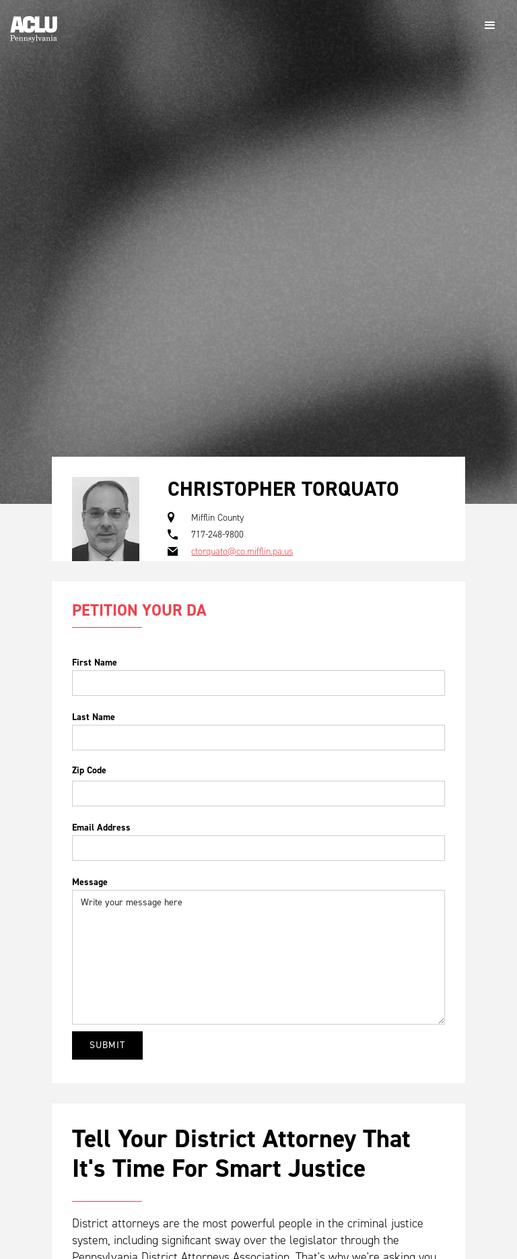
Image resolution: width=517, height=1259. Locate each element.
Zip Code (89, 770)
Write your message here (258, 957)
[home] (33, 23)
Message (90, 882)
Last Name (93, 717)
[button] (490, 25)
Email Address (101, 827)
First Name (94, 662)
